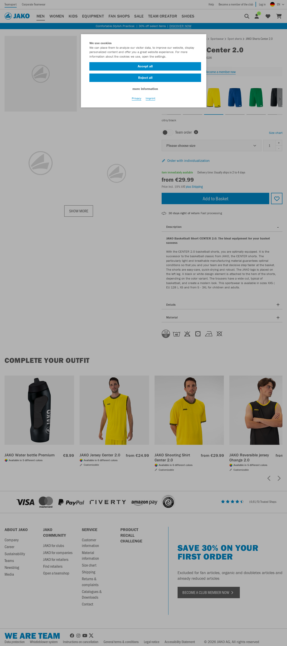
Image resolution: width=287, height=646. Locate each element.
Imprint (150, 100)
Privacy (136, 100)
